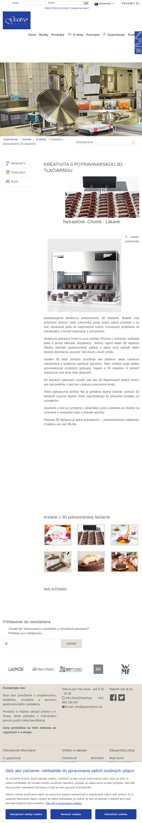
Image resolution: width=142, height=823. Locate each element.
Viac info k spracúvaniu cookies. (63, 803)
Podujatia (18, 172)
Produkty (58, 34)
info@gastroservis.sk (88, 706)
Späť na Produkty (55, 588)
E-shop (77, 34)
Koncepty (93, 34)
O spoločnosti (12, 758)
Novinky (26, 139)
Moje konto (116, 758)
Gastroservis (10, 139)
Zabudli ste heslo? (80, 8)
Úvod (32, 34)
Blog (14, 181)
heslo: (51, 2)
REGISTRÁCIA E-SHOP (57, 8)
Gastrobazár (116, 34)
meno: (15, 2)
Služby (43, 34)
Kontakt (133, 34)
